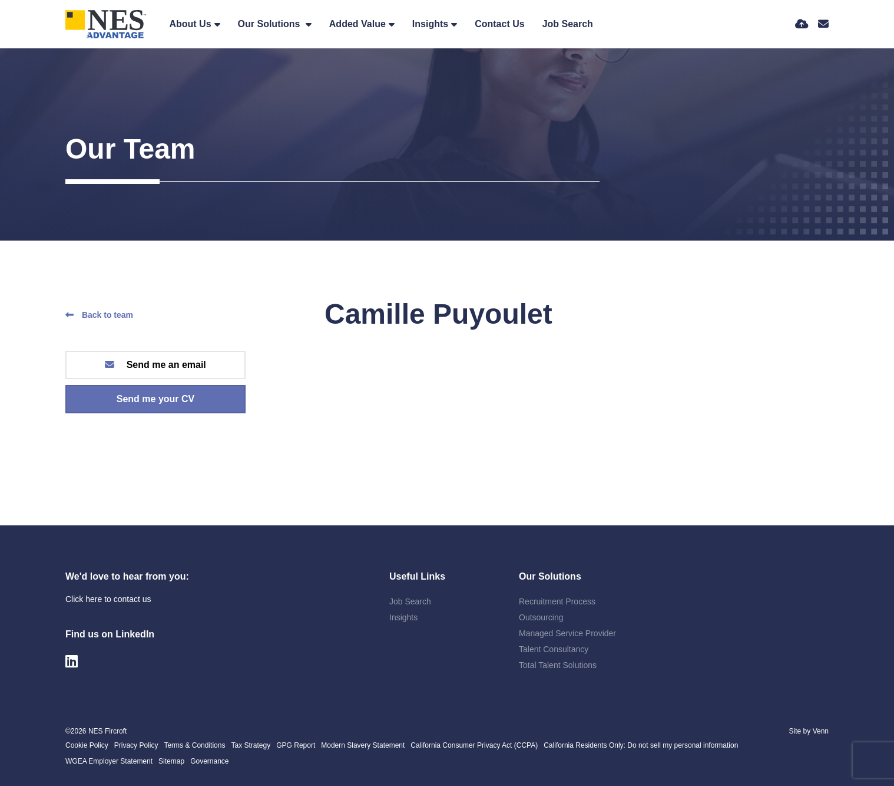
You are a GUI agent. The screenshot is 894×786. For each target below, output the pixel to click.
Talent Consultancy (553, 649)
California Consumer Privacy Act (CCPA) (474, 745)
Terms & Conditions (194, 745)
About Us (190, 24)
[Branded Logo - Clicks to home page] (105, 24)
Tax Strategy (250, 745)
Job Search (567, 24)
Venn (821, 731)
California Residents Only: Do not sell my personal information (641, 745)
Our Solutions (270, 24)
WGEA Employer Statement (109, 761)
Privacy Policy (136, 745)
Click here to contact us (108, 599)
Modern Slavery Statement (363, 745)
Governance (209, 761)
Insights (430, 24)
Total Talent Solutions (558, 665)
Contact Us (499, 24)
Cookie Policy (86, 745)
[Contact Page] (823, 24)
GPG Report (295, 745)
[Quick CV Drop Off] (802, 24)
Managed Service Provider (567, 633)
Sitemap (171, 761)
